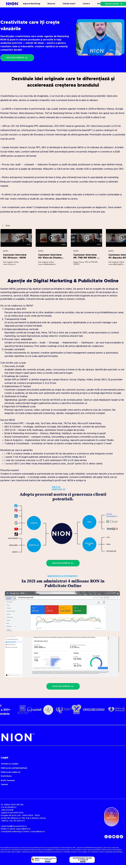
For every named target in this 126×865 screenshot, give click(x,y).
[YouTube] (113, 836)
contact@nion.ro (37, 832)
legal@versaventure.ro (17, 826)
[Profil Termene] (53, 780)
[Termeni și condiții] (53, 764)
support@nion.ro (23, 829)
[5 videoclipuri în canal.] (63, 247)
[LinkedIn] (106, 836)
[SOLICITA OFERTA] (17, 57)
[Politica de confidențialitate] (53, 768)
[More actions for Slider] (6, 226)
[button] (6, 226)
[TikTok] (121, 836)
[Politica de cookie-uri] (53, 772)
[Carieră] (21, 784)
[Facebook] (110, 836)
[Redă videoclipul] (16, 237)
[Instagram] (117, 836)
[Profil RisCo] (53, 776)
